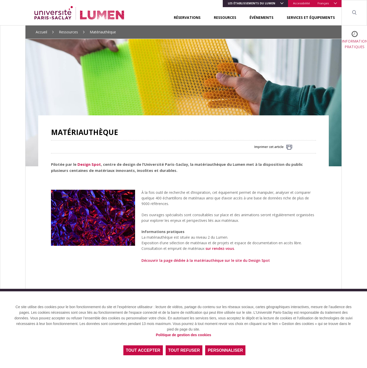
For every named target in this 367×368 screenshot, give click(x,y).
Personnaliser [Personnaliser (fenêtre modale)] (225, 350)
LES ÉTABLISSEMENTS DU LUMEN (251, 3)
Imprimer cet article (273, 147)
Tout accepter (143, 350)
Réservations (187, 17)
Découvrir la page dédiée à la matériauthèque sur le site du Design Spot (205, 260)
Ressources (225, 17)
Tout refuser (184, 350)
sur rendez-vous (219, 248)
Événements (261, 17)
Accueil (41, 32)
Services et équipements (311, 17)
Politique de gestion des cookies (183, 335)
